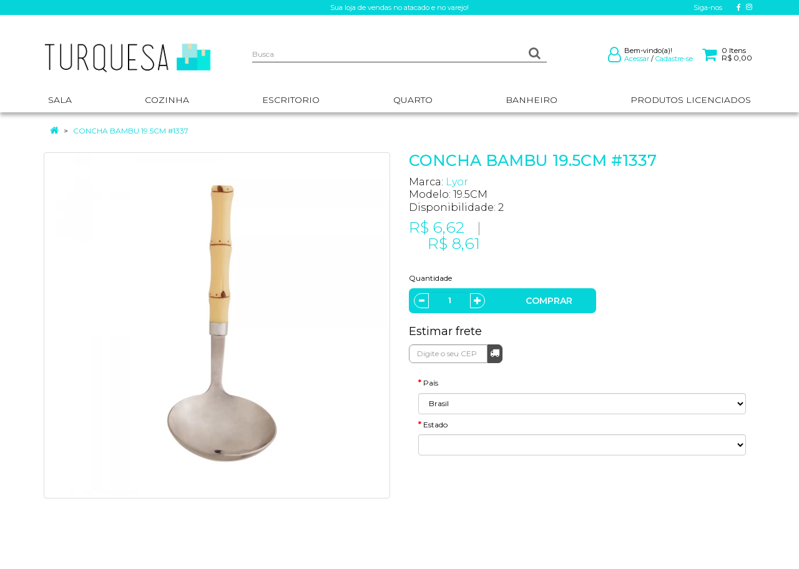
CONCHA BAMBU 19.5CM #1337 (131, 130)
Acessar (636, 58)
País (430, 382)
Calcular (494, 352)
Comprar (549, 300)
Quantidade (430, 278)
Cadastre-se (674, 58)
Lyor (457, 182)
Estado (435, 424)
